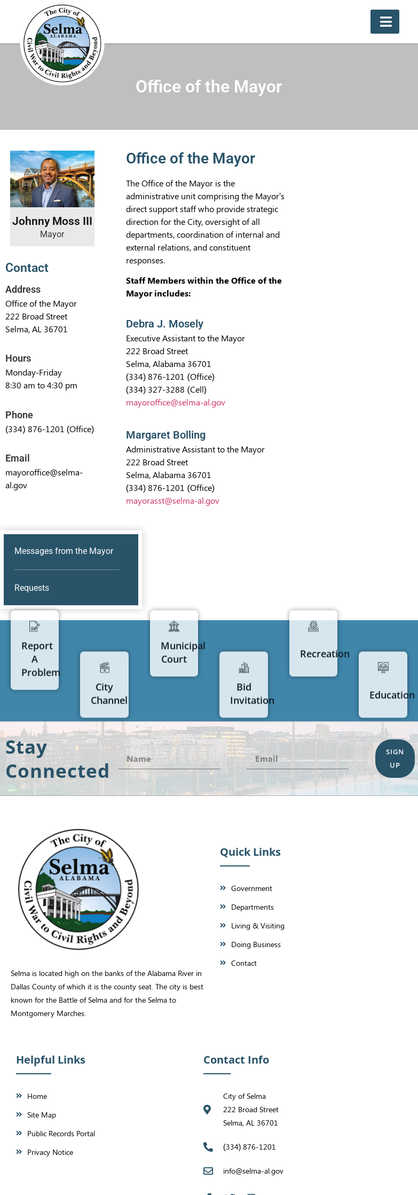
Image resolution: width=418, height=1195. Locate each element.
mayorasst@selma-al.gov (172, 500)
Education (392, 742)
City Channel (109, 741)
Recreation (325, 606)
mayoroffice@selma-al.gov (175, 402)
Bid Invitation (252, 741)
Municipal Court (183, 605)
